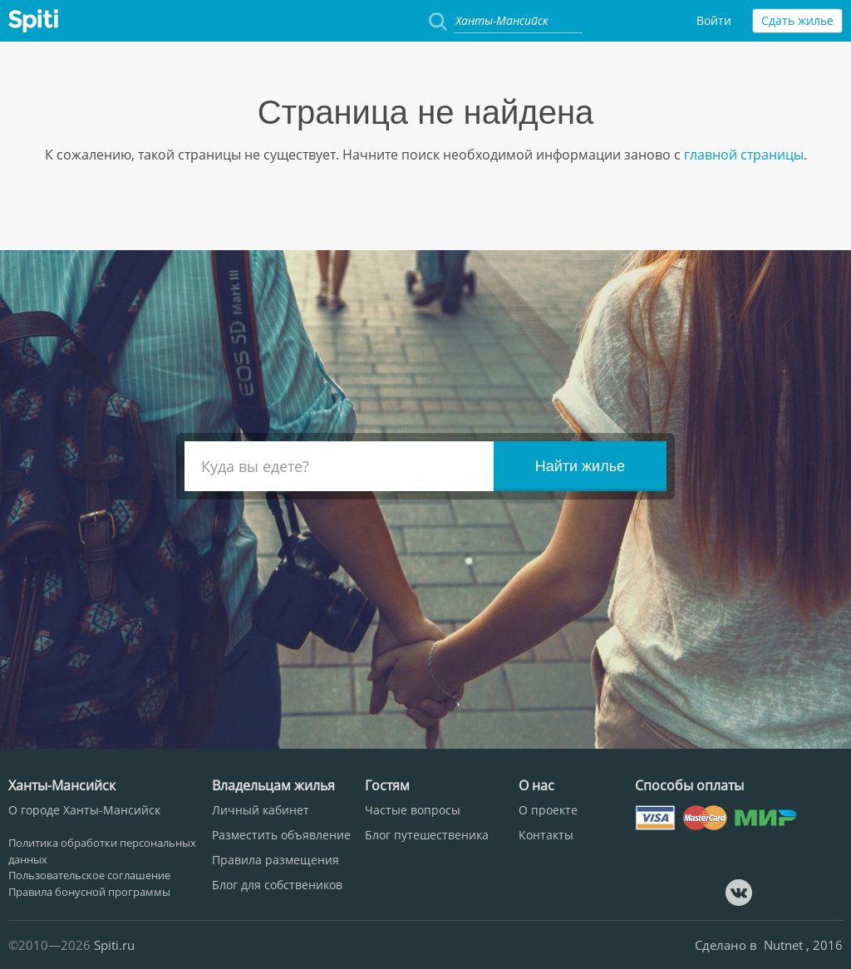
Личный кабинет (260, 810)
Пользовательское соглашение (89, 875)
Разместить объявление (281, 835)
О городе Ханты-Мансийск (84, 810)
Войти (713, 20)
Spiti (33, 21)
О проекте (548, 810)
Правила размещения (275, 860)
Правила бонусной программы (89, 891)
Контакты (546, 835)
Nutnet (785, 945)
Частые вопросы (412, 810)
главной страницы (742, 154)
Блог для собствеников (277, 885)
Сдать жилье (797, 20)
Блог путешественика (427, 835)
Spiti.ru (114, 945)
